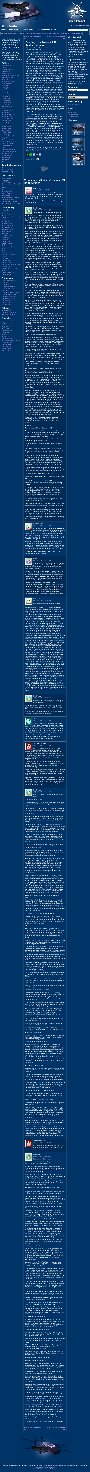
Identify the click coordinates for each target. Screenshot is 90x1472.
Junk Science (6, 336)
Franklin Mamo (6, 97)
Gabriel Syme (6, 99)
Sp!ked (4, 257)
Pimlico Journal (7, 194)
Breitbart (4, 212)
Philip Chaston (6, 138)
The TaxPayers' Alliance (9, 201)
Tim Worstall (6, 266)
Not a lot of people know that (11, 340)
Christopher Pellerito (8, 81)
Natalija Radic (6, 128)
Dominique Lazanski (8, 91)
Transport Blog (6, 348)
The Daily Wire (6, 261)
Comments (85, 25)
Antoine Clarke (6, 73)
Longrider (5, 239)
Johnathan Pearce (8, 114)
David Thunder (6, 182)
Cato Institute (6, 284)
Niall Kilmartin (6, 130)
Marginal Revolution (8, 296)
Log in (70, 110)
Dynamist (5, 233)
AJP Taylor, (31, 114)
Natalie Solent (6, 126)
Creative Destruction (8, 288)
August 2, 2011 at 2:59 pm (42, 560)
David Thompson (7, 225)
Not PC (4, 245)
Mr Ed (4, 124)
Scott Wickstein (7, 146)
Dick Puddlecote (7, 227)
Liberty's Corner (7, 186)
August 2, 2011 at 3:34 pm (42, 600)
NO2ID (4, 188)
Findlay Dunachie (7, 93)
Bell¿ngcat (5, 323)
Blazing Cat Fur (7, 210)
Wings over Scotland (8, 314)
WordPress (44, 1469)
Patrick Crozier (6, 132)
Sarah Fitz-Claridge (8, 144)
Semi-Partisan (6, 253)
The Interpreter (6, 344)
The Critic (5, 259)
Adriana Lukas (6, 65)
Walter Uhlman (6, 157)
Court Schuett (6, 83)
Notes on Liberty (7, 190)
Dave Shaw (5, 87)
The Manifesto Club (8, 199)
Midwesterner (6, 122)
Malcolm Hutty (6, 120)
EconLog (4, 290)
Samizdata (8, 26)
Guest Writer (6, 101)
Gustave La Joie (7, 103)
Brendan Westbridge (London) (11, 75)
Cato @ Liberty (7, 178)
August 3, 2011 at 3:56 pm (42, 1142)
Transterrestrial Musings (9, 268)
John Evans (5, 112)
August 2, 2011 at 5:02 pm (42, 720)
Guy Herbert (6, 104)
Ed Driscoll (36, 147)
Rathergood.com (7, 342)
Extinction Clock (7, 331)
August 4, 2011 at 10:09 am (42, 1156)
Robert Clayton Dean (8, 140)
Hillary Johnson (7, 106)
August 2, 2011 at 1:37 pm (42, 525)
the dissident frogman (9, 151)
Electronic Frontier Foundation (11, 184)
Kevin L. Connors (7, 118)
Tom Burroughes (7, 153)
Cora (3, 219)
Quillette (4, 249)
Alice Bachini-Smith (8, 69)
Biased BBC (6, 325)
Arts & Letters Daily (8, 321)
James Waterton (7, 110)
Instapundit (5, 237)
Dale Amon (5, 85)
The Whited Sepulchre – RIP (11, 264)
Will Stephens (6, 159)
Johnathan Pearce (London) (35, 48)
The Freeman (6, 302)
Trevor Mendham (7, 155)
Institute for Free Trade (9, 294)
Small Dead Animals (8, 255)
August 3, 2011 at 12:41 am (42, 792)
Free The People (7, 235)
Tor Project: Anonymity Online (11, 203)
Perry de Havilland (8, 136)
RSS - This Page (73, 104)
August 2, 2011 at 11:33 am (42, 190)
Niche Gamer (6, 168)
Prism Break (6, 196)
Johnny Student (7, 116)
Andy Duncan (6, 71)
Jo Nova (4, 334)
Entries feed (72, 112)
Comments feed (73, 114)
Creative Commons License (45, 1467)
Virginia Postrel (7, 274)
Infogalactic (5, 332)
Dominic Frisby (6, 231)
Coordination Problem (9, 286)
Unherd (4, 270)
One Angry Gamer (7, 170)
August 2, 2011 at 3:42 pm (42, 698)
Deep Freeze (6, 327)
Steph (3, 148)
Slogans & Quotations (33, 49)
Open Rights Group (8, 192)
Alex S (4, 67)
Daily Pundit (5, 221)
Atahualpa (53, 1469)
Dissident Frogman (8, 229)
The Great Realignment (9, 312)
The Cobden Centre (8, 300)
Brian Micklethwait (7, 77)
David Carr (5, 89)
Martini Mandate (7, 338)
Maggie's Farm (6, 241)
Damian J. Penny (7, 223)
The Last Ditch (6, 262)
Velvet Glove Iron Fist (9, 272)
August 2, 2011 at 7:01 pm (42, 745)
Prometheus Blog (7, 172)
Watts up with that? (8, 350)
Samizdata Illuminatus (9, 142)
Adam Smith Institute (8, 281)
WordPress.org (73, 116)
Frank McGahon (7, 95)
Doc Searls (5, 329)
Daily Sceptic (6, 180)
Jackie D (4, 108)
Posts (76, 25)
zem (3, 161)
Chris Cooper (6, 79)
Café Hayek (5, 283)
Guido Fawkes (6, 310)
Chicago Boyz (6, 214)
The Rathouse (6, 346)
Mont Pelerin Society (8, 298)
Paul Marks (5, 134)
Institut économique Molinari (11, 292)
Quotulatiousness (7, 251)
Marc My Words (7, 243)
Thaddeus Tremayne (8, 150)
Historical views (52, 48)
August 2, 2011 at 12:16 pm (42, 210)
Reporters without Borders (10, 198)
